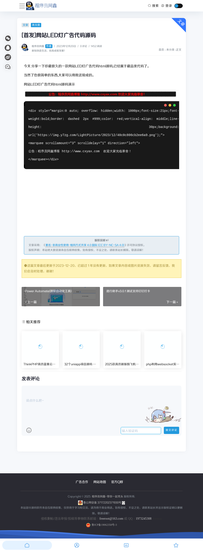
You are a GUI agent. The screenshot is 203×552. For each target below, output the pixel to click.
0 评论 (83, 46)
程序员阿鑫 (42, 46)
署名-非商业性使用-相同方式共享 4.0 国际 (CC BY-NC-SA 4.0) (84, 245)
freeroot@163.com (111, 518)
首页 (161, 49)
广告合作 (82, 482)
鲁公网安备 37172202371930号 (104, 502)
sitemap (157, 518)
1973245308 (143, 518)
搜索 (153, 6)
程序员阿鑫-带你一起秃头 (107, 496)
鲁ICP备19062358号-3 (101, 524)
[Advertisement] (101, 202)
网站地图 (99, 482)
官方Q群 (117, 482)
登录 (166, 6)
